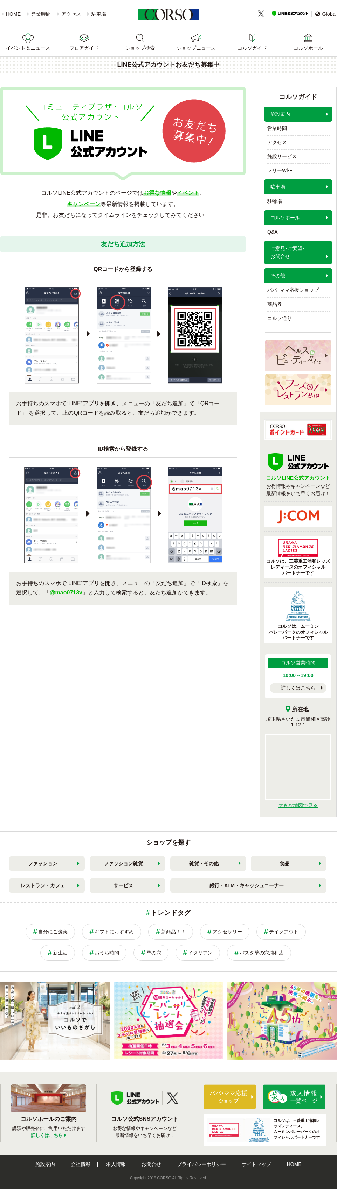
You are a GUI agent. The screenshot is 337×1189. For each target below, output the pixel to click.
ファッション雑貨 (123, 863)
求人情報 (116, 1164)
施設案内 (280, 114)
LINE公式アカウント (290, 13)
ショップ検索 (140, 48)
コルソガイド (252, 48)
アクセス (71, 14)
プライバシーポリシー (201, 1164)
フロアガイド (84, 48)
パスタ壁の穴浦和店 (262, 952)
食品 (284, 863)
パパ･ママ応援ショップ (293, 290)
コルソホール (308, 48)
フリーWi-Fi (280, 170)
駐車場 (98, 14)
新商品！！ (173, 931)
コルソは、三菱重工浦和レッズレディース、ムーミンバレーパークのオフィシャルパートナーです (263, 1130)
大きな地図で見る (298, 805)
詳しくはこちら (298, 688)
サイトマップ (256, 1164)
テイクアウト (283, 931)
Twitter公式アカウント (173, 1098)
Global (326, 14)
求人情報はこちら (294, 1096)
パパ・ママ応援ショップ (230, 1096)
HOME (13, 14)
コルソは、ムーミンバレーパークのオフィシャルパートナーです (298, 615)
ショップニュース (196, 48)
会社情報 (80, 1164)
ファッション (42, 863)
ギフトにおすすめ (114, 931)
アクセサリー (227, 931)
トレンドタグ (171, 912)
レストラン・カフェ (43, 885)
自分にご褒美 (53, 931)
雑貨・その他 (204, 863)
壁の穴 (153, 952)
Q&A (272, 232)
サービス (123, 885)
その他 (277, 275)
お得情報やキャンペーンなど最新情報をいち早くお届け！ (298, 481)
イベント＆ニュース (28, 48)
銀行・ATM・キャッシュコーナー (246, 885)
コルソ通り (279, 318)
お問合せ (151, 1164)
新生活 (60, 952)
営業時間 (41, 14)
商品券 (274, 304)
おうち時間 (107, 952)
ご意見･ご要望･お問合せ (287, 252)
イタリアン (200, 952)
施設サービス (282, 156)
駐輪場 (274, 201)
